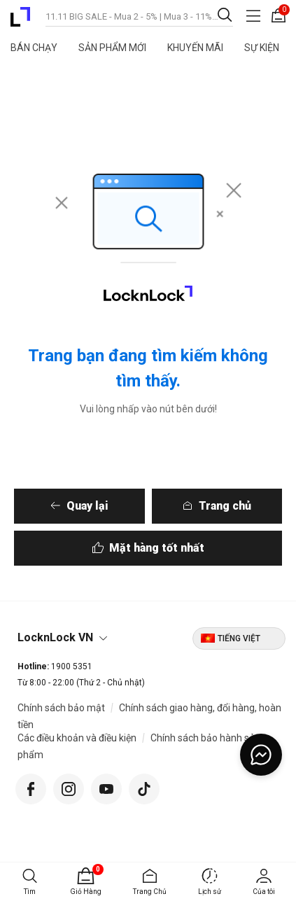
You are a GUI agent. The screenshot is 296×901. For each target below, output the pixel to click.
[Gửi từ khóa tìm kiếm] (224, 14)
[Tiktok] (144, 787)
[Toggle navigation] (253, 15)
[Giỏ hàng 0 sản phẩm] (279, 15)
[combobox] (139, 15)
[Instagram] (68, 787)
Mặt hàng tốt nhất (156, 547)
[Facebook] (30, 787)
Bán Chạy (33, 47)
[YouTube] (106, 787)
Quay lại (87, 505)
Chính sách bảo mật (61, 707)
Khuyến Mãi (195, 47)
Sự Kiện (261, 47)
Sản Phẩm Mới (112, 47)
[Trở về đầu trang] (267, 833)
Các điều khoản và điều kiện (76, 737)
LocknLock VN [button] (55, 637)
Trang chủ (225, 505)
